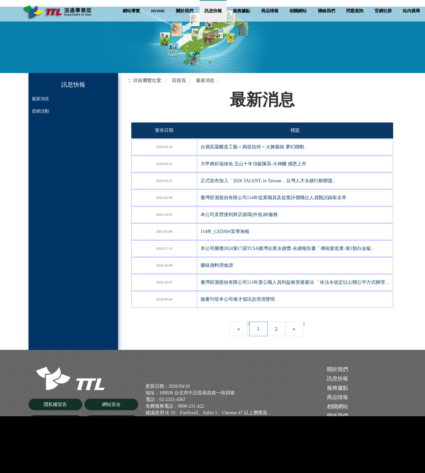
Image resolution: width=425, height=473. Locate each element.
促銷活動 (40, 111)
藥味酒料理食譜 (217, 265)
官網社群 (383, 10)
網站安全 (111, 404)
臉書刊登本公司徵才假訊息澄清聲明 (238, 299)
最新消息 (40, 98)
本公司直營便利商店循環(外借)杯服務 (239, 214)
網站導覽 (131, 10)
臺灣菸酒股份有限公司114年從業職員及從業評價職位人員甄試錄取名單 (273, 197)
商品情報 (269, 10)
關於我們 (184, 10)
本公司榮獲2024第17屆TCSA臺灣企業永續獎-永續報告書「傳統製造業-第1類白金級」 (288, 248)
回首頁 (179, 80)
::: (130, 80)
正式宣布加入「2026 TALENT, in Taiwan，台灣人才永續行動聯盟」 (269, 180)
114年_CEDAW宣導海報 (225, 231)
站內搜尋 (411, 10)
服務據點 (241, 10)
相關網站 (298, 10)
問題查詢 (354, 10)
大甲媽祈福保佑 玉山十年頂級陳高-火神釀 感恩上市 (254, 163)
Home (158, 10)
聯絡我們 (326, 10)
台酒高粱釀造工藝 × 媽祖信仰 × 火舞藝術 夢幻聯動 (252, 146)
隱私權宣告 (55, 404)
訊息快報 (213, 10)
